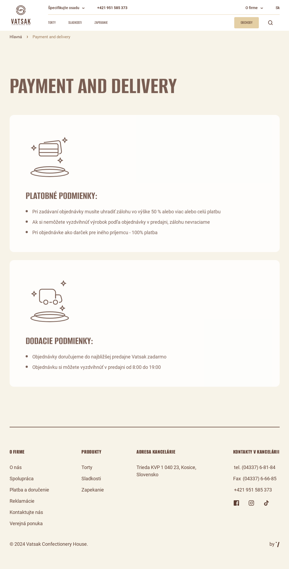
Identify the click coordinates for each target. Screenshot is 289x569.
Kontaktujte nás (26, 512)
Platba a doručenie (29, 490)
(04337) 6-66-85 (259, 478)
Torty (52, 22)
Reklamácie (22, 501)
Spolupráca (22, 478)
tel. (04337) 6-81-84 (254, 467)
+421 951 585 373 (112, 8)
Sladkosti (75, 22)
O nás (16, 467)
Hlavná (16, 36)
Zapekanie (101, 22)
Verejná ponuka (26, 523)
